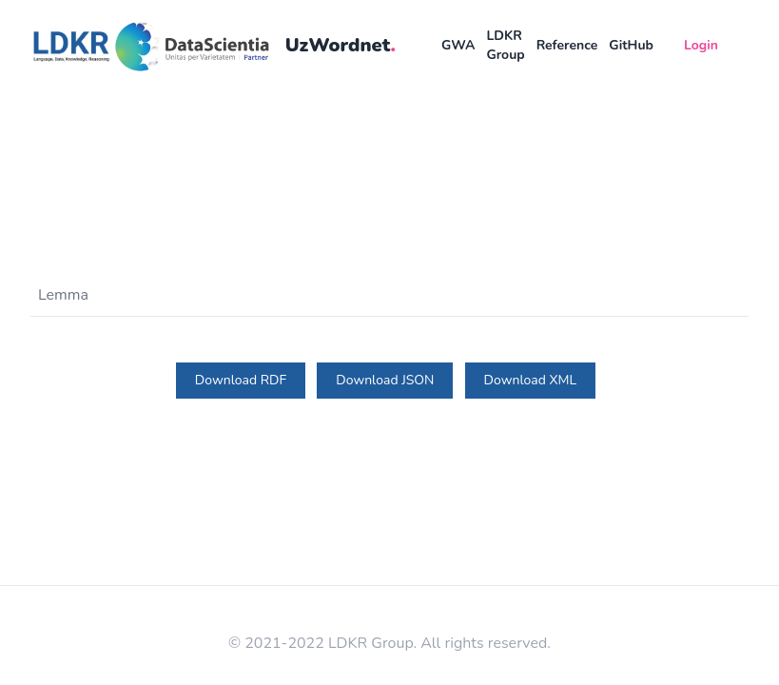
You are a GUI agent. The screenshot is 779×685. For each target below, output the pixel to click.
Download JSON (385, 380)
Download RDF (240, 380)
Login (701, 45)
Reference (567, 45)
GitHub (631, 45)
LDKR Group (505, 45)
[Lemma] (383, 295)
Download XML (530, 380)
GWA (458, 45)
